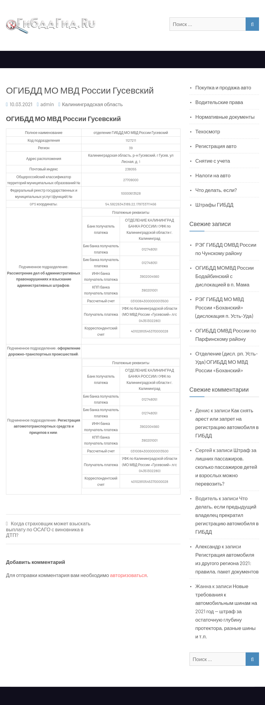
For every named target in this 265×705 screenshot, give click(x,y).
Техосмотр (207, 131)
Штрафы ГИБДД (214, 204)
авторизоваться (128, 575)
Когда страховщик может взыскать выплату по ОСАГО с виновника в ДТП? (48, 529)
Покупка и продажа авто (223, 87)
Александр (208, 546)
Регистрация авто (216, 146)
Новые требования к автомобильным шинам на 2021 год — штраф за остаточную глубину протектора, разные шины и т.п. (226, 611)
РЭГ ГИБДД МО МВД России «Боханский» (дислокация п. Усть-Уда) (224, 307)
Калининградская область (92, 104)
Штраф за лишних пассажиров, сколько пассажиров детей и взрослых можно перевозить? (226, 466)
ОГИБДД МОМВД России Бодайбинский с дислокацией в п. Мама (224, 276)
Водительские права (219, 102)
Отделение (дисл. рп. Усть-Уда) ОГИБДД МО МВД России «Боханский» (226, 361)
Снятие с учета (212, 161)
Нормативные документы (225, 117)
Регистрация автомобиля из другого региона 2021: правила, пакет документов (227, 563)
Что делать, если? (216, 190)
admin (47, 104)
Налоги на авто (213, 175)
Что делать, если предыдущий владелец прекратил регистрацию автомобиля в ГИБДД (227, 515)
